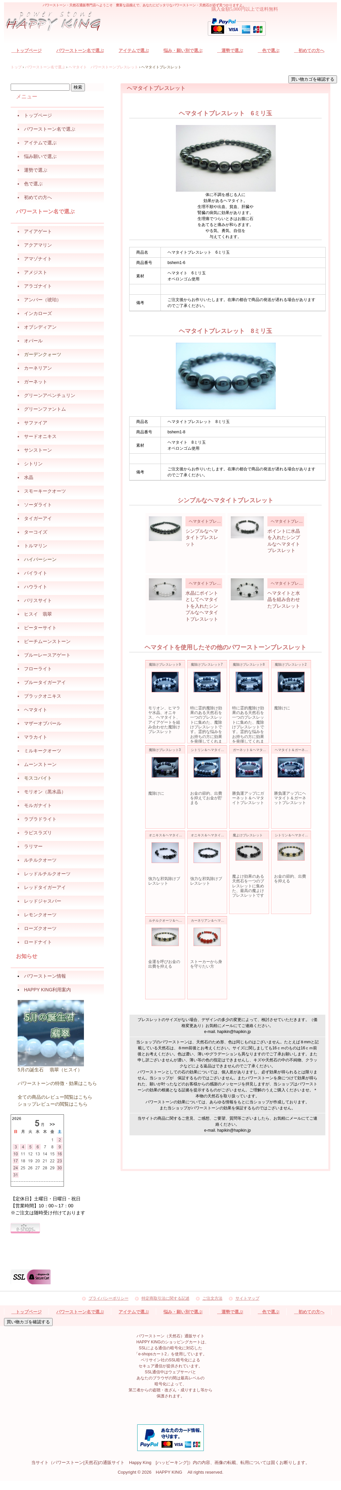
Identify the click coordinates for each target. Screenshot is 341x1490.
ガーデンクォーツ (42, 354)
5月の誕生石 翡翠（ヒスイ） (50, 1069)
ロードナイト (38, 942)
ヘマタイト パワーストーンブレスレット (103, 67)
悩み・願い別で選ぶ (183, 50)
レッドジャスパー (42, 901)
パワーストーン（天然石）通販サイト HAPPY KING (57, 22)
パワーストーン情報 (45, 976)
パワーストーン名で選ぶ (80, 50)
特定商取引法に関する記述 (165, 1298)
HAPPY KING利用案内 (47, 989)
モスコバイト (38, 778)
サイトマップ (247, 1298)
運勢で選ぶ (230, 50)
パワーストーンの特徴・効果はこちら (57, 1083)
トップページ (26, 50)
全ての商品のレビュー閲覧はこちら (55, 1097)
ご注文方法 (212, 1298)
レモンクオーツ (40, 914)
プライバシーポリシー (109, 1298)
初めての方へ (309, 50)
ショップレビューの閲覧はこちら (53, 1104)
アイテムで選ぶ (134, 50)
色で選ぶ (268, 50)
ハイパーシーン (40, 559)
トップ (16, 67)
